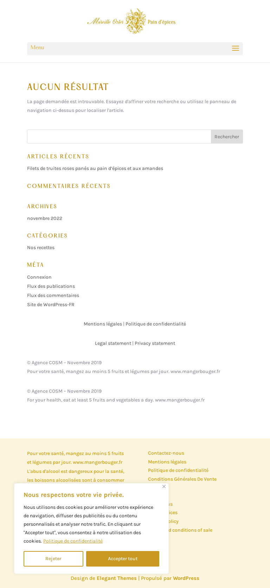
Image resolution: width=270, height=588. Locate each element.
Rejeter (53, 559)
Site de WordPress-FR (51, 305)
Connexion (39, 277)
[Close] (164, 486)
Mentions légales (103, 324)
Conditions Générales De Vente (182, 479)
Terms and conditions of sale (180, 530)
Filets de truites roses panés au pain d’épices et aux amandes (95, 168)
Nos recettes (40, 248)
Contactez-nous (166, 453)
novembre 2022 (44, 218)
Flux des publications (51, 286)
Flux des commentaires (53, 295)
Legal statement (113, 343)
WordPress (186, 578)
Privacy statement (155, 343)
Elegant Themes (117, 578)
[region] (91, 528)
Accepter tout (122, 559)
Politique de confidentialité (73, 541)
